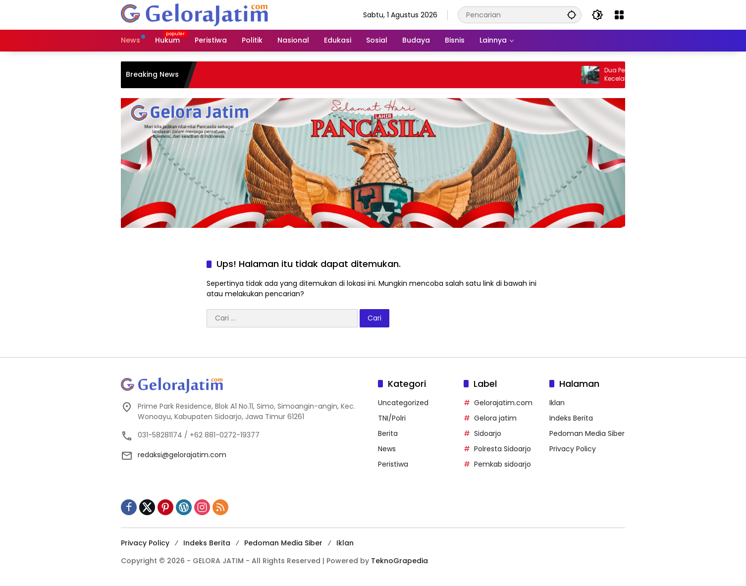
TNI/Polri (392, 418)
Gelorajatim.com (503, 403)
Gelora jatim (495, 418)
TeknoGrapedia (399, 561)
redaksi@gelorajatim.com (182, 455)
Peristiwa (393, 464)
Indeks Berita (571, 418)
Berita (388, 433)
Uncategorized (403, 403)
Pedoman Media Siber (587, 433)
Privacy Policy (572, 449)
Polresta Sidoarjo (502, 449)
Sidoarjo (487, 433)
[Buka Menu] (619, 15)
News (387, 449)
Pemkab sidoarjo (502, 464)
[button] (572, 14)
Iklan (557, 403)
